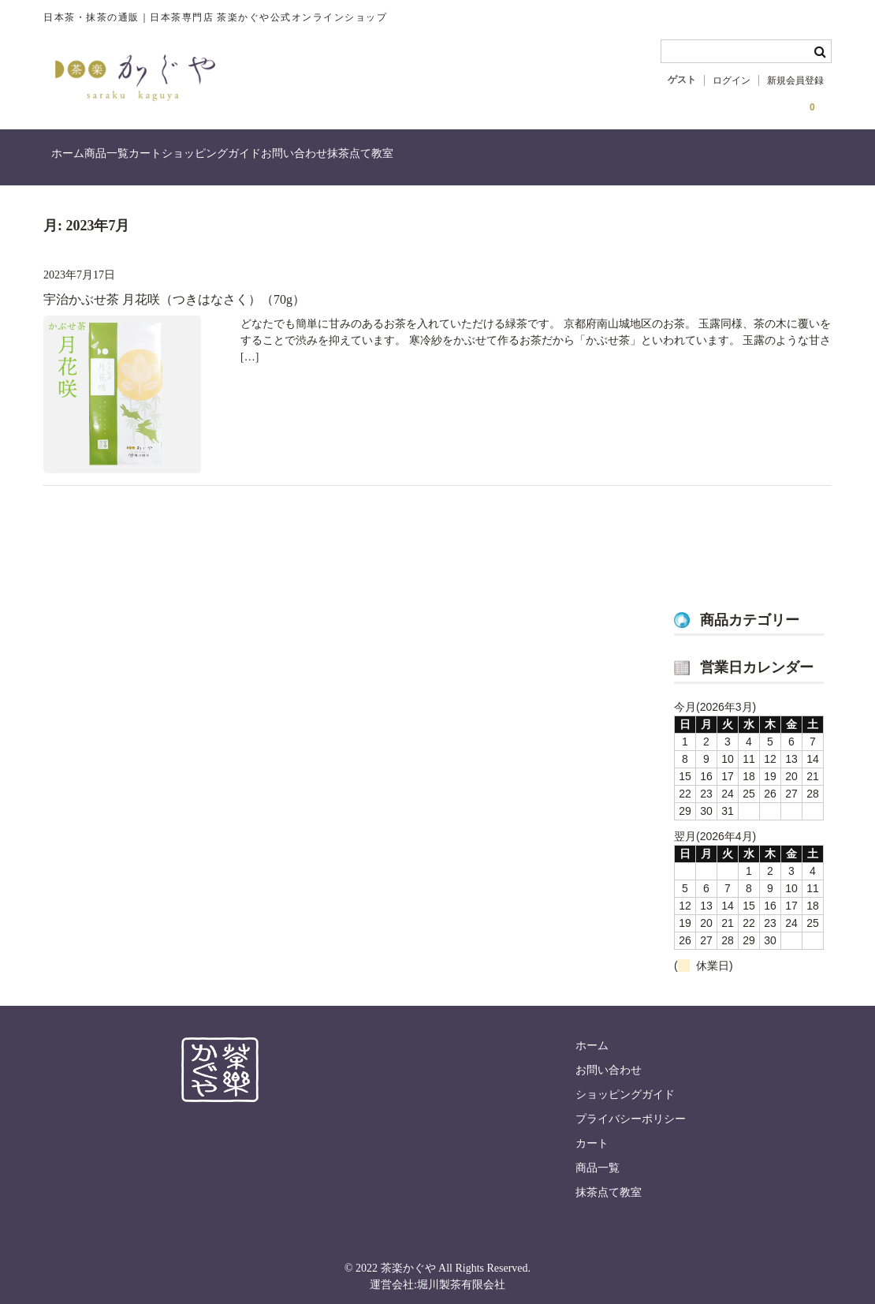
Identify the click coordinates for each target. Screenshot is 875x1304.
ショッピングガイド (317, 160)
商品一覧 (147, 160)
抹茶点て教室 (530, 160)
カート (218, 160)
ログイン (731, 80)
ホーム (76, 160)
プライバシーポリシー (630, 1110)
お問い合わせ (432, 160)
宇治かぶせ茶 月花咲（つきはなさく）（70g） (174, 290)
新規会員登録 (795, 80)
